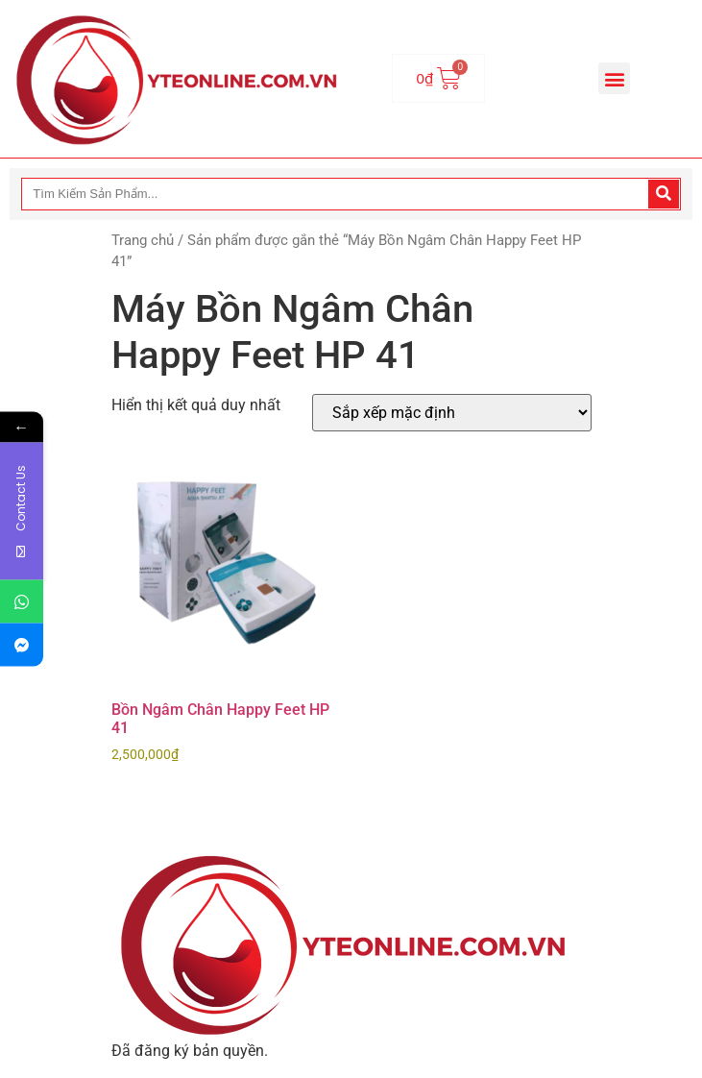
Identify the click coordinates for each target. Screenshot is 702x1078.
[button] (614, 78)
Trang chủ (142, 240)
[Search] (663, 194)
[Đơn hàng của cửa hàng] (452, 412)
